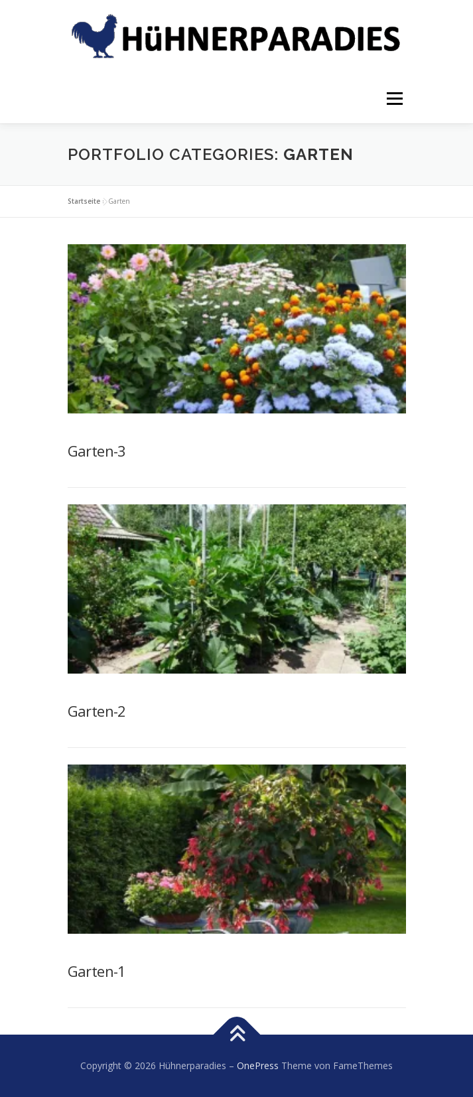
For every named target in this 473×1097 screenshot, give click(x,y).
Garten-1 (97, 971)
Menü (394, 98)
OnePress (258, 1065)
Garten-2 (97, 711)
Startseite (84, 201)
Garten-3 (97, 451)
